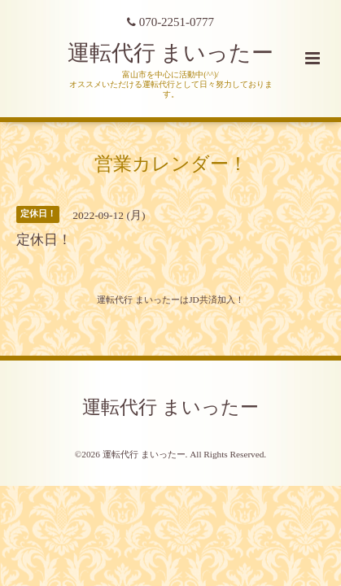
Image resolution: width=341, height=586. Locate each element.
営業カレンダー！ (170, 163)
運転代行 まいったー (171, 53)
